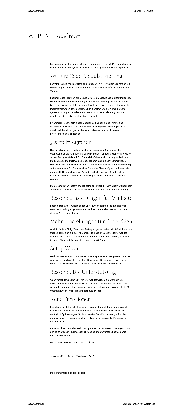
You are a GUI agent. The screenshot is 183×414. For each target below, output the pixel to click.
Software (148, 11)
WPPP (92, 356)
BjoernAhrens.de (36, 11)
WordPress (81, 356)
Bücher (137, 11)
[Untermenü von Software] (154, 11)
